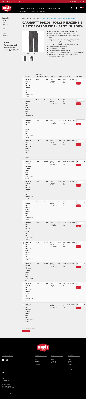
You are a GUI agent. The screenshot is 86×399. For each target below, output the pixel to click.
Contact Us (54, 362)
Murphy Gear (9, 8)
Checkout (70, 364)
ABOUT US (9, 1)
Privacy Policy (71, 367)
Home (52, 359)
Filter (26, 67)
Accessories (51, 8)
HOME (3, 1)
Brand (22, 8)
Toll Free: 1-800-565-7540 (78, 1)
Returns (70, 369)
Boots (36, 359)
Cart (69, 362)
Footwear (30, 8)
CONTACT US (17, 1)
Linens (32, 11)
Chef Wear (24, 11)
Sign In (69, 359)
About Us (53, 361)
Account (70, 361)
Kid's (59, 8)
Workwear (40, 8)
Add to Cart (26, 331)
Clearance (41, 11)
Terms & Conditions (72, 366)
